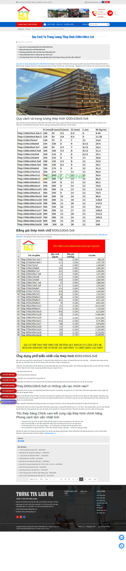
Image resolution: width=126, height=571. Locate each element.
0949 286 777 (7, 391)
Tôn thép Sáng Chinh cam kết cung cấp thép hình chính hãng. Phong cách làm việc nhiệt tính (50, 57)
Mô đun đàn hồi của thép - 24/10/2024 (31, 458)
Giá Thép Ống (101, 500)
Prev (46, 479)
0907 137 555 (7, 380)
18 (61, 479)
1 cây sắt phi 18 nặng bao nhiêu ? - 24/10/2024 (33, 455)
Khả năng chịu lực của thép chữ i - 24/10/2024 (33, 470)
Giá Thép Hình (101, 495)
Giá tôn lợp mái (101, 510)
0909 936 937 (8, 401)
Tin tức (78, 24)
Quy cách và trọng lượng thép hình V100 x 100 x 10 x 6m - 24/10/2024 (41, 464)
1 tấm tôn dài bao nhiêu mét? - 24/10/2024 (32, 450)
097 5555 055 (7, 374)
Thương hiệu (69, 24)
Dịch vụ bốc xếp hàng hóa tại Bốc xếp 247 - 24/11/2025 (36, 475)
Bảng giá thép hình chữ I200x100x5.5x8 (32, 49)
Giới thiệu (51, 24)
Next (89, 479)
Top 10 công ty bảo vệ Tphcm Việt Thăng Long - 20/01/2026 (37, 473)
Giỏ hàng (115, 13)
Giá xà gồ (99, 508)
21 (73, 479)
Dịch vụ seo (45, 528)
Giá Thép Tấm (101, 513)
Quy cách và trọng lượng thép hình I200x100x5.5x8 (36, 47)
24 (85, 479)
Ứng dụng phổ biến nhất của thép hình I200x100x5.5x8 (37, 52)
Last (95, 479)
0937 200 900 (7, 385)
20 (69, 479)
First (41, 479)
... (57, 479)
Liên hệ (85, 24)
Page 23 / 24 (34, 479)
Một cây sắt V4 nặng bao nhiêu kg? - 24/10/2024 (34, 461)
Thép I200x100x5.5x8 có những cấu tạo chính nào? (36, 54)
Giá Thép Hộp (101, 498)
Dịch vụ (59, 24)
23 (81, 479)
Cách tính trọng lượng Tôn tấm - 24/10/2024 (32, 467)
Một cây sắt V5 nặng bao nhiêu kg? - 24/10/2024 (34, 453)
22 (77, 479)
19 (65, 479)
